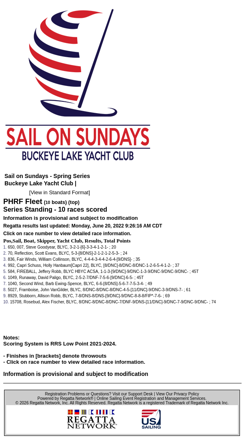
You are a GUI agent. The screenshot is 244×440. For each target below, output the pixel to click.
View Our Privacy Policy (177, 394)
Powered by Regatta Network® (65, 398)
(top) (74, 202)
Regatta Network (45, 403)
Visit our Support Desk (132, 394)
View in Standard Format (59, 192)
